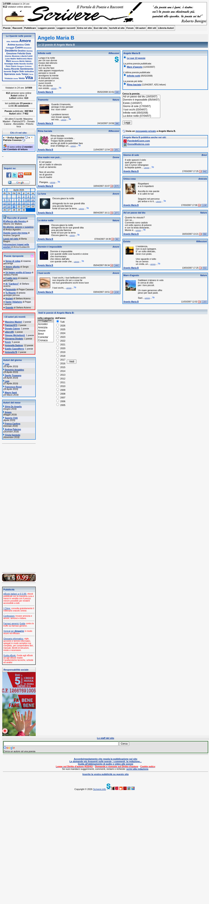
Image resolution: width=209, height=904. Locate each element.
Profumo (28, 66)
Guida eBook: (9, 655)
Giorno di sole (131, 155)
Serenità (7, 71)
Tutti (60, 322)
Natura (28, 61)
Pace (8, 66)
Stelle (18, 74)
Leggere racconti (66, 28)
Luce (29, 56)
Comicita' (46, 337)
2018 (61, 356)
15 (19, 203)
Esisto (127, 241)
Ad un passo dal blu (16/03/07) (141, 96)
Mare (8, 61)
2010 (61, 386)
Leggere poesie (46, 28)
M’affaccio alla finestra (14, 221)
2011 (61, 382)
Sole (21, 71)
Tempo (24, 74)
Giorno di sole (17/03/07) (141, 106)
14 (14, 203)
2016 (61, 363)
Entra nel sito (84, 28)
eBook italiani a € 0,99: (15, 594)
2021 (61, 344)
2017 (61, 359)
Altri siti (151, 28)
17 (28, 203)
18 (33, 203)
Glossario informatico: (13, 639)
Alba (8, 41)
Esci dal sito (100, 28)
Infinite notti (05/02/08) (141, 112)
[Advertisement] (80, 840)
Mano (29, 59)
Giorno (8, 56)
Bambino (20, 45)
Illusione (16, 56)
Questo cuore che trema (15, 233)
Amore (25, 41)
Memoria (15, 61)
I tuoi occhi (44, 273)
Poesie (7, 28)
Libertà (23, 56)
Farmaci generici (11, 623)
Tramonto (43, 99)
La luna (42, 193)
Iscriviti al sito (116, 28)
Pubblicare (30, 28)
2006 (61, 401)
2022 (61, 340)
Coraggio (10, 48)
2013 (61, 375)
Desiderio (11, 50)
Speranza (9, 74)
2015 (61, 367)
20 (9, 206)
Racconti (17, 28)
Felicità (21, 53)
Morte (22, 61)
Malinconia (21, 59)
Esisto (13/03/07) (141, 103)
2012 (61, 378)
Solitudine (29, 71)
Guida (22, 623)
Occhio (29, 64)
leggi (53, 88)
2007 (61, 397)
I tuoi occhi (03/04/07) (141, 109)
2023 (61, 337)
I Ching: (7, 608)
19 (4, 206)
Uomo (15, 79)
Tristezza (8, 78)
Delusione (28, 48)
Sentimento (26, 68)
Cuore (19, 47)
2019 (61, 352)
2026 (61, 325)
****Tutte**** (46, 321)
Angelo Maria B (45, 92)
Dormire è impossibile (50, 246)
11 (33, 200)
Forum (130, 28)
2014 (61, 371)
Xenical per (13, 631)
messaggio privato (145, 131)
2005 (61, 405)
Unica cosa (130, 179)
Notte (16, 64)
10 (28, 200)
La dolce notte (46, 220)
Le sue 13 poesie (136, 58)
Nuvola (22, 64)
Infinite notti (44, 53)
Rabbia (7, 69)
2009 (61, 390)
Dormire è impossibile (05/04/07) (141, 99)
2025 (61, 329)
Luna (7, 59)
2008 (61, 393)
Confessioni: (9, 616)
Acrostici (46, 324)
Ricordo (15, 69)
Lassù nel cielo (11, 239)
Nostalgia (8, 64)
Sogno (15, 71)
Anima (11, 44)
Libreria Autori (166, 28)
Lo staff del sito (105, 738)
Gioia (28, 53)
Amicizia (14, 41)
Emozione (12, 53)
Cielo (27, 45)
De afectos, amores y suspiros (18, 227)
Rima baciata (45, 131)
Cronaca (46, 340)
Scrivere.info (99, 789)
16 (23, 203)
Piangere (20, 66)
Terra (31, 74)
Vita (29, 77)
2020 (61, 348)
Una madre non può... (49, 157)
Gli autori (140, 28)
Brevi (46, 333)
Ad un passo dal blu (135, 212)
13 (9, 203)
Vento (22, 78)
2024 (61, 333)
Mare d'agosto (134, 67)
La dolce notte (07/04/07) (141, 116)
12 (4, 203)
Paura (13, 66)
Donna (29, 51)
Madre (13, 59)
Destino (22, 51)
